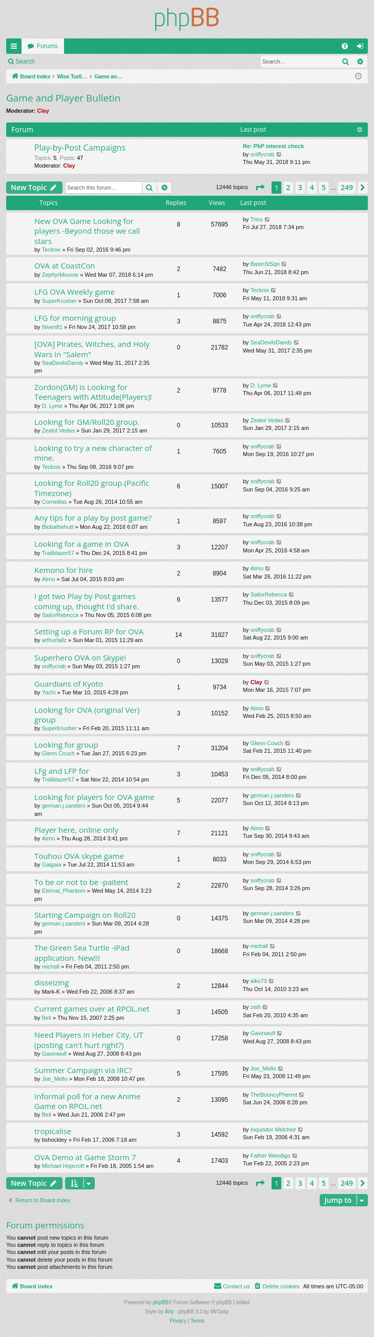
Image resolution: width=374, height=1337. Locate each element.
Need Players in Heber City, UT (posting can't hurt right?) (88, 1040)
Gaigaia (51, 864)
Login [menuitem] (362, 48)
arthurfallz (54, 640)
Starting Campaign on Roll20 (85, 915)
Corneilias (54, 502)
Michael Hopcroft (63, 1166)
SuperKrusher (59, 301)
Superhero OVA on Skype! (80, 657)
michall (50, 966)
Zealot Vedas (58, 430)
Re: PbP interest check (273, 146)
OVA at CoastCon (64, 265)
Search (25, 61)
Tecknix (51, 249)
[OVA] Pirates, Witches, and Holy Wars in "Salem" (92, 349)
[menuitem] (344, 46)
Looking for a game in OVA (81, 544)
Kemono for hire (63, 570)
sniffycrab (263, 154)
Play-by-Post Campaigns (80, 147)
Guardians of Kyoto (68, 683)
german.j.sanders (64, 806)
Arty (169, 1311)
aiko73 (259, 981)
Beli (46, 1018)
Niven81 (52, 327)
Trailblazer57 (58, 553)
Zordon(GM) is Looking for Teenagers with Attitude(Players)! (93, 392)
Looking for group (66, 744)
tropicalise (52, 1131)
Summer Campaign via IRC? (83, 1070)
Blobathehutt (58, 527)
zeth (256, 1007)
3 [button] (300, 187)
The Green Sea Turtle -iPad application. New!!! (82, 952)
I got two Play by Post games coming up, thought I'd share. (86, 601)
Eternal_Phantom (64, 891)
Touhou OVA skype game (79, 856)
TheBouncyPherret (274, 1095)
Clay (43, 111)
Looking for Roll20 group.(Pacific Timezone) (91, 488)
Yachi (49, 692)
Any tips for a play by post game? (93, 517)
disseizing (51, 982)
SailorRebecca (60, 615)
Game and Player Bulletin (63, 98)
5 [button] (324, 187)
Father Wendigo (270, 1156)
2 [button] (288, 187)
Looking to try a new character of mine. (93, 453)
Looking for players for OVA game (94, 797)
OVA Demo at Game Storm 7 (85, 1157)
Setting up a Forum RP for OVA (88, 631)
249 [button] (347, 187)
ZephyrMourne (60, 275)
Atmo (48, 579)
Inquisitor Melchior (273, 1129)
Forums (47, 46)
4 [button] (312, 187)
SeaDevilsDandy (63, 363)
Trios (257, 219)
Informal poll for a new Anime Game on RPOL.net (87, 1101)
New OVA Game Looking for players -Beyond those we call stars (87, 231)
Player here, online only (76, 830)
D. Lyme (52, 406)
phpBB (160, 1302)
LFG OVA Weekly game (74, 291)
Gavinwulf (54, 1054)
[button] (259, 187)
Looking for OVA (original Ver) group (86, 715)
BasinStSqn (265, 264)
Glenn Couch (58, 753)
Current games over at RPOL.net (92, 1008)
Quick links (16, 48)
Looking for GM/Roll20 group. (86, 422)
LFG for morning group (75, 318)
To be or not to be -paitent (81, 882)
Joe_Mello (55, 1079)
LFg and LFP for (61, 771)
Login (57, 61)
